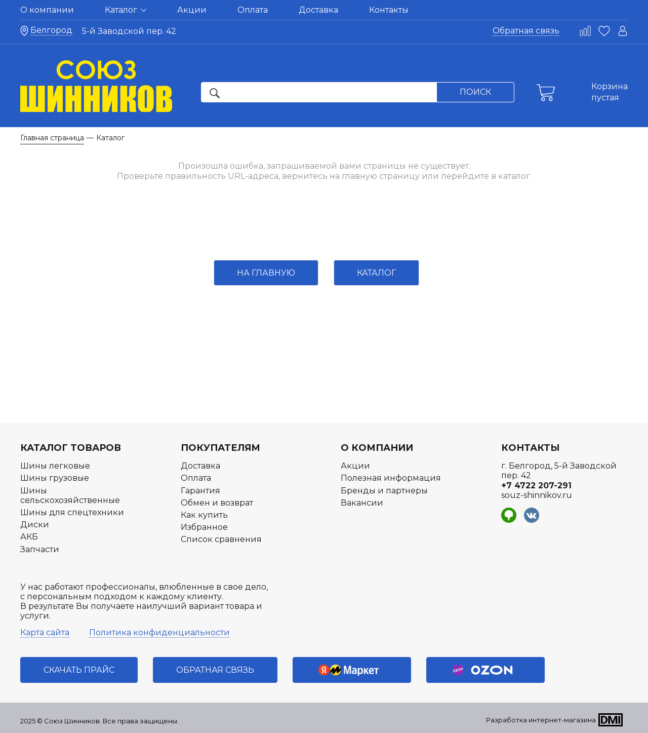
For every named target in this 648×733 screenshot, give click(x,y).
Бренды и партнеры (384, 490)
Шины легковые (55, 466)
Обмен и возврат (217, 503)
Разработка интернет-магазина (541, 720)
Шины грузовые (54, 478)
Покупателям (220, 447)
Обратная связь (526, 30)
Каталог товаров (70, 447)
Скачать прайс (79, 670)
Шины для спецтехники (72, 512)
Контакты (389, 10)
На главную (266, 273)
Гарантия (200, 490)
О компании (47, 10)
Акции (192, 10)
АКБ (29, 537)
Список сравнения (221, 539)
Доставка (318, 10)
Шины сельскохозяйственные (70, 495)
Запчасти (39, 549)
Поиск (475, 92)
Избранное (204, 527)
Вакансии (362, 503)
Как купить (204, 515)
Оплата (252, 10)
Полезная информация (391, 478)
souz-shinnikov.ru (536, 495)
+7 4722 (536, 485)
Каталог (125, 10)
